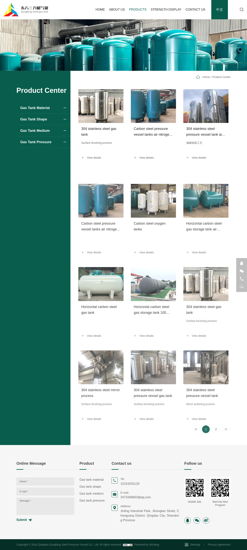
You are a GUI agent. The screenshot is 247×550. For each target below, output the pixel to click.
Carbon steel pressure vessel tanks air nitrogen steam (152, 132)
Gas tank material (35, 108)
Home (206, 77)
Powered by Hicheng (146, 544)
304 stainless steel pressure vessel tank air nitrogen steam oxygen (204, 132)
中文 (219, 10)
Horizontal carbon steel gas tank (99, 344)
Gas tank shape (33, 119)
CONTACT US (195, 9)
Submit (21, 519)
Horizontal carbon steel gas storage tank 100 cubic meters (151, 344)
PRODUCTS (137, 9)
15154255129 (129, 483)
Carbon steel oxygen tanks (150, 261)
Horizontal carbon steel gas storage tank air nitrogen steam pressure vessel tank (205, 261)
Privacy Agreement (219, 544)
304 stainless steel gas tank (98, 131)
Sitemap (195, 544)
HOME (100, 9)
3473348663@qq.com (135, 497)
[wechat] (197, 520)
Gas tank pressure (36, 142)
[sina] (206, 520)
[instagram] (187, 520)
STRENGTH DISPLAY (166, 9)
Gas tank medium (35, 131)
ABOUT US (117, 9)
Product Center (221, 77)
